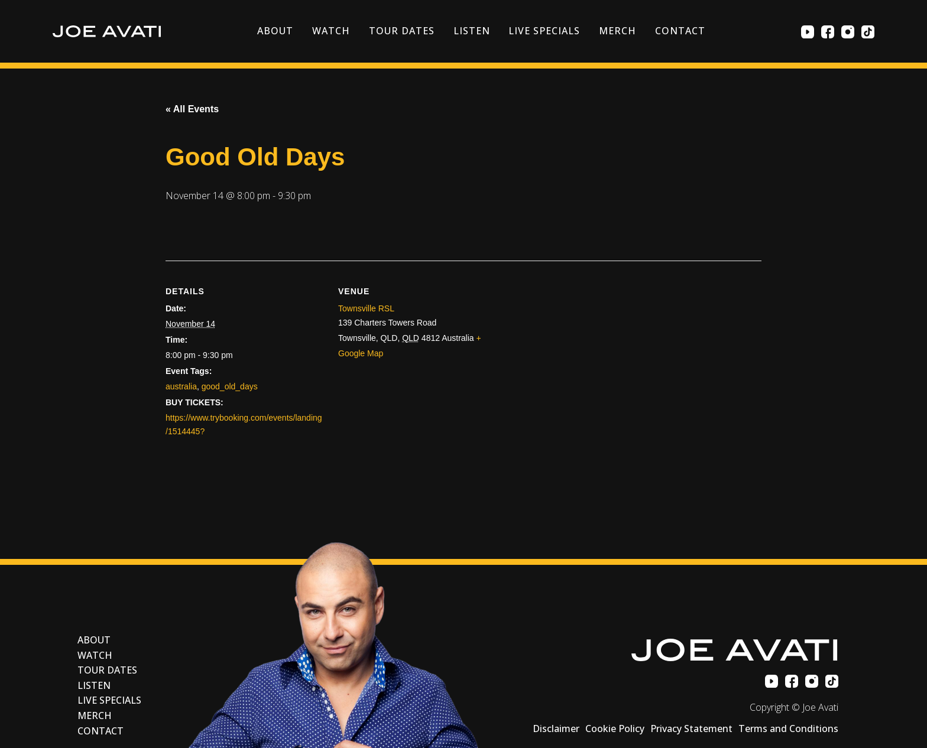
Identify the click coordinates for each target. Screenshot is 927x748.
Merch (617, 30)
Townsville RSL (366, 308)
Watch (331, 30)
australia (181, 386)
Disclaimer (556, 728)
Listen (471, 30)
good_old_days (230, 386)
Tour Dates (402, 30)
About (275, 30)
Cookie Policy (614, 728)
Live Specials (543, 30)
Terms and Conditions (788, 728)
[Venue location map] (629, 383)
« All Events (192, 109)
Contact (680, 30)
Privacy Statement (691, 728)
